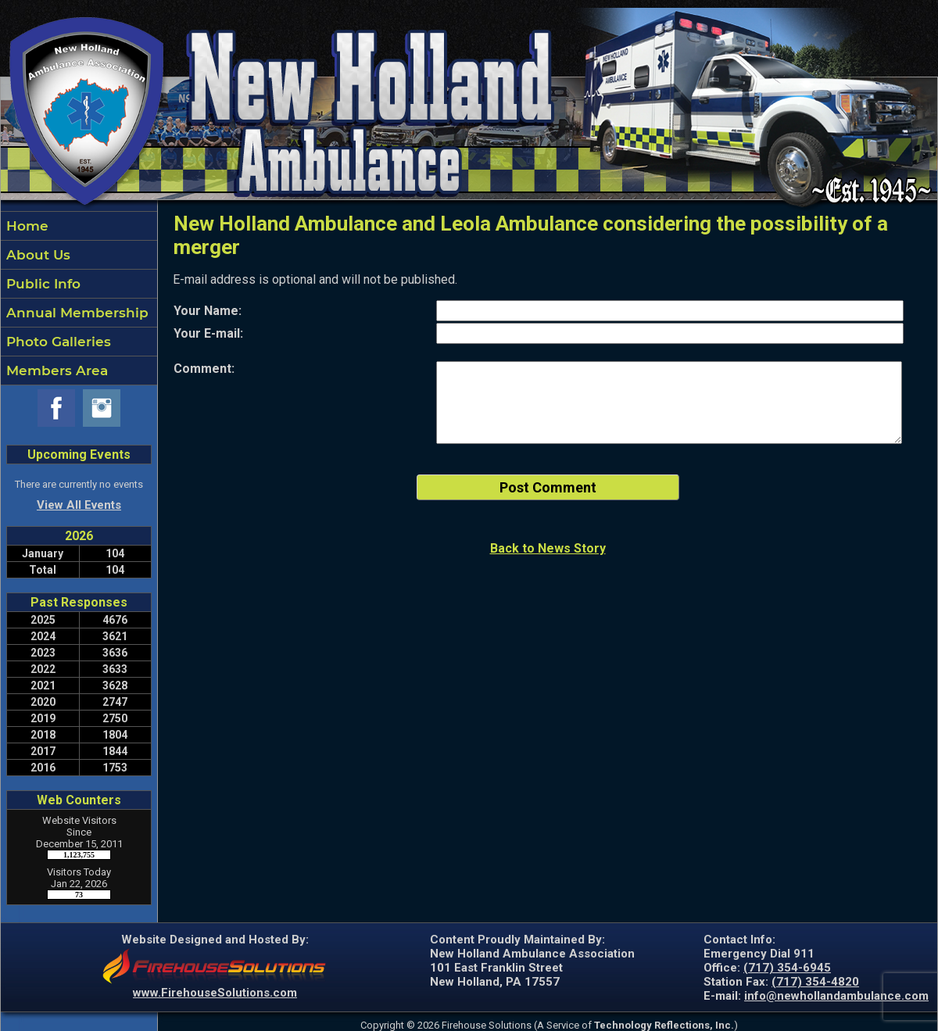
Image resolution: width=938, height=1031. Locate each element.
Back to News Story (548, 548)
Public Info (41, 284)
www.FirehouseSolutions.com (215, 993)
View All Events (79, 505)
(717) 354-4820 (815, 982)
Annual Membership (75, 312)
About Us (36, 255)
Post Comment (547, 487)
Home (25, 226)
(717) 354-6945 (787, 968)
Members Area (55, 370)
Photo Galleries (56, 341)
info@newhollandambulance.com (836, 996)
